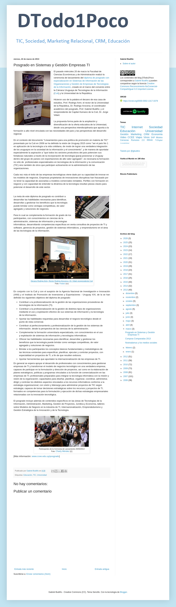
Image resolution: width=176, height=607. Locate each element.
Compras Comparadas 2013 (138, 338)
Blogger (123, 592)
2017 (125, 274)
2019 (125, 266)
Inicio (64, 569)
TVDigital (158, 140)
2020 (125, 262)
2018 (125, 270)
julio (128, 313)
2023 (125, 250)
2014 (125, 286)
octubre (129, 301)
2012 (125, 356)
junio (128, 317)
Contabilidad (124, 143)
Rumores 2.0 (138, 140)
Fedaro (62, 284)
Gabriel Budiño (33, 471)
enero (128, 352)
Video (123, 137)
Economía (156, 134)
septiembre (131, 305)
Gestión (124, 134)
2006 (125, 380)
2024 (125, 246)
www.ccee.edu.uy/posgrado (45, 456)
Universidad (42, 475)
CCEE (131, 137)
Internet (137, 127)
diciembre (130, 293)
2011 (125, 360)
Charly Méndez (62, 451)
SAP (153, 137)
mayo (128, 321)
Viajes (139, 137)
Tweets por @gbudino (130, 151)
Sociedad (155, 127)
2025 (125, 242)
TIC (34, 475)
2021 (125, 258)
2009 (125, 368)
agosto (129, 309)
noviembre (131, 297)
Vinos (147, 137)
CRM (146, 134)
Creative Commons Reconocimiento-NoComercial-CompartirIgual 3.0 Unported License (139, 86)
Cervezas (124, 140)
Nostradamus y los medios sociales (141, 343)
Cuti (56, 93)
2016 (125, 278)
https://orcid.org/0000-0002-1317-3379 (139, 101)
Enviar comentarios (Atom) (38, 574)
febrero (129, 347)
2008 (125, 372)
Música (159, 137)
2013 (125, 290)
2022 (125, 254)
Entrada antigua (102, 569)
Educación (28, 475)
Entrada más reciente (24, 569)
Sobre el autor (129, 63)
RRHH (150, 140)
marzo (129, 329)
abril (128, 325)
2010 (125, 364)
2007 (125, 376)
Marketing (136, 134)
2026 (125, 238)
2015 (125, 282)
